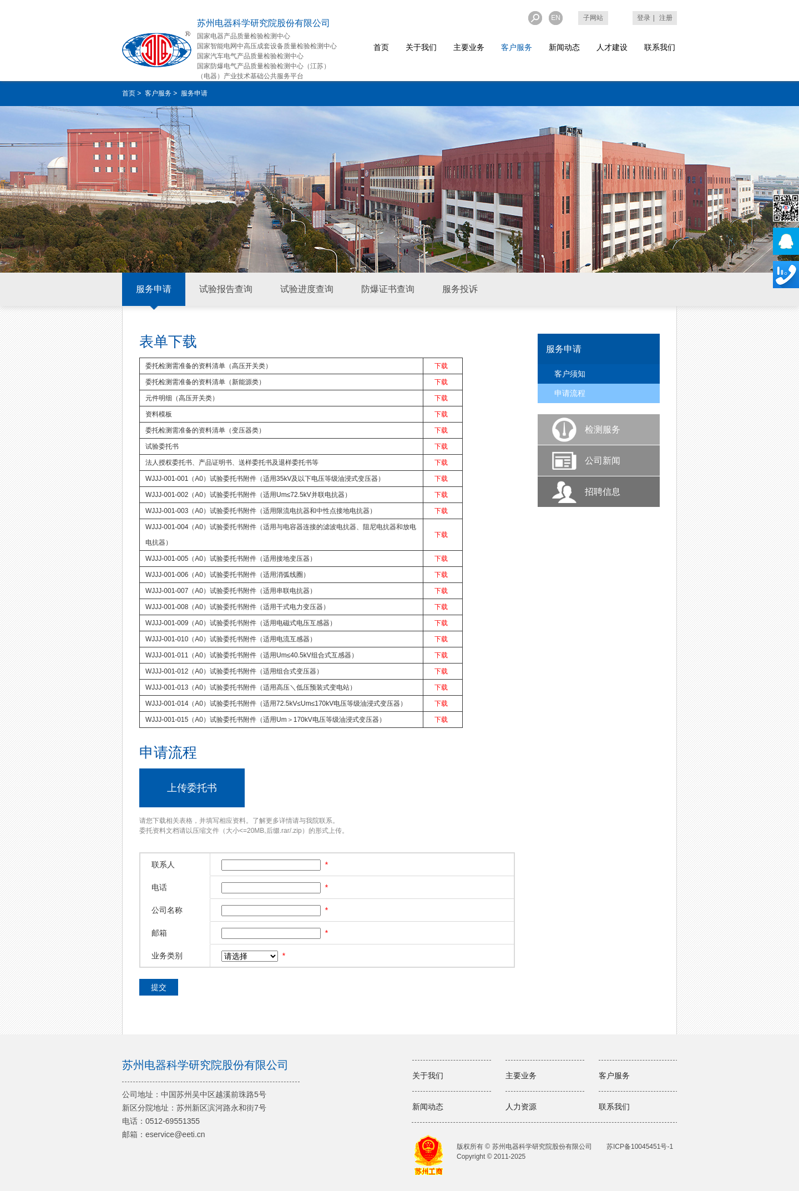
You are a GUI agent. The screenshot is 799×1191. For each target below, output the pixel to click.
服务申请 (153, 289)
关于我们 (421, 47)
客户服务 (516, 47)
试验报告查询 (225, 289)
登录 (643, 18)
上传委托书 (192, 787)
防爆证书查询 (387, 289)
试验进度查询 (306, 289)
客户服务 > (162, 93)
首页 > (132, 93)
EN (555, 18)
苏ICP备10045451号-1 (639, 1146)
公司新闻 (602, 460)
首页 (381, 47)
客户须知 (569, 373)
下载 (441, 366)
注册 (665, 18)
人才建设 (612, 47)
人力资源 (521, 1106)
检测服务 (602, 429)
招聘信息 (602, 491)
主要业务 (468, 47)
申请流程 (569, 393)
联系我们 (659, 47)
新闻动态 (564, 47)
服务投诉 (460, 289)
